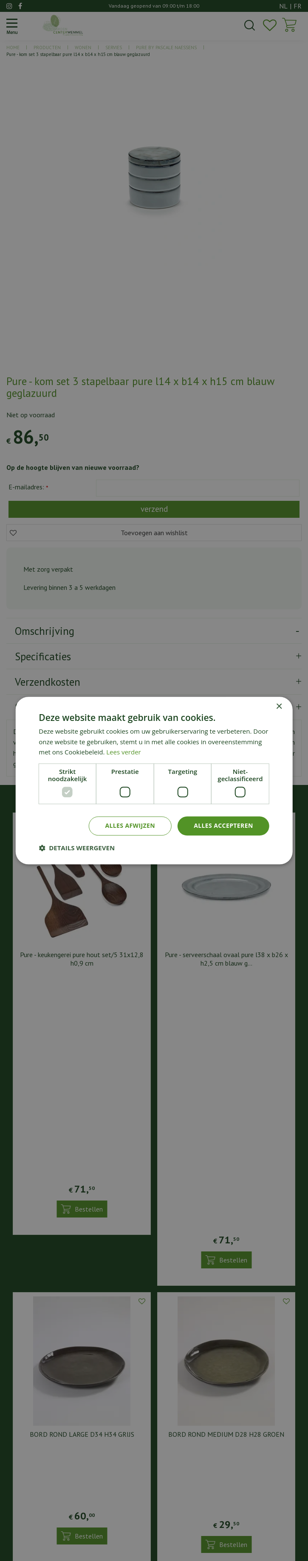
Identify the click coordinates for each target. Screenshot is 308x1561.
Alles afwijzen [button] (130, 825)
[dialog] (154, 780)
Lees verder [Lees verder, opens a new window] (123, 752)
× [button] (279, 707)
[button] (77, 848)
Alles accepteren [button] (223, 825)
